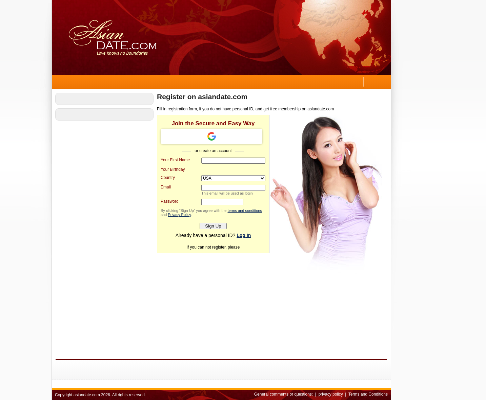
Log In (244, 235)
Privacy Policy (179, 215)
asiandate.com (87, 395)
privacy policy (331, 394)
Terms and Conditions (368, 394)
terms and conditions (244, 210)
